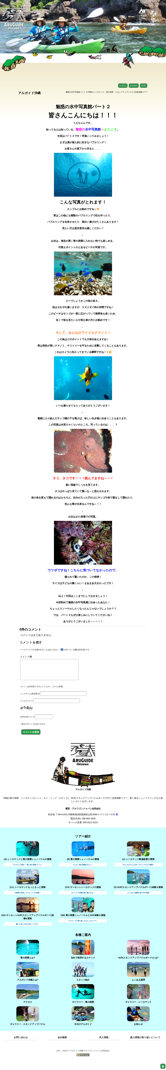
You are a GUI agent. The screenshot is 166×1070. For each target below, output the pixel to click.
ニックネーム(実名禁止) (29, 703)
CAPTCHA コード (27, 726)
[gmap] (117, 823)
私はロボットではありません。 (34, 733)
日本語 (123, 85)
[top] (162, 1066)
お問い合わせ (21, 1046)
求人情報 (103, 1046)
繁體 (143, 85)
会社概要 (62, 1046)
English (133, 85)
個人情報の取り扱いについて (145, 1046)
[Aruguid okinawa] (14, 20)
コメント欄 (26, 662)
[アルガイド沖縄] (83, 765)
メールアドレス (26, 710)
